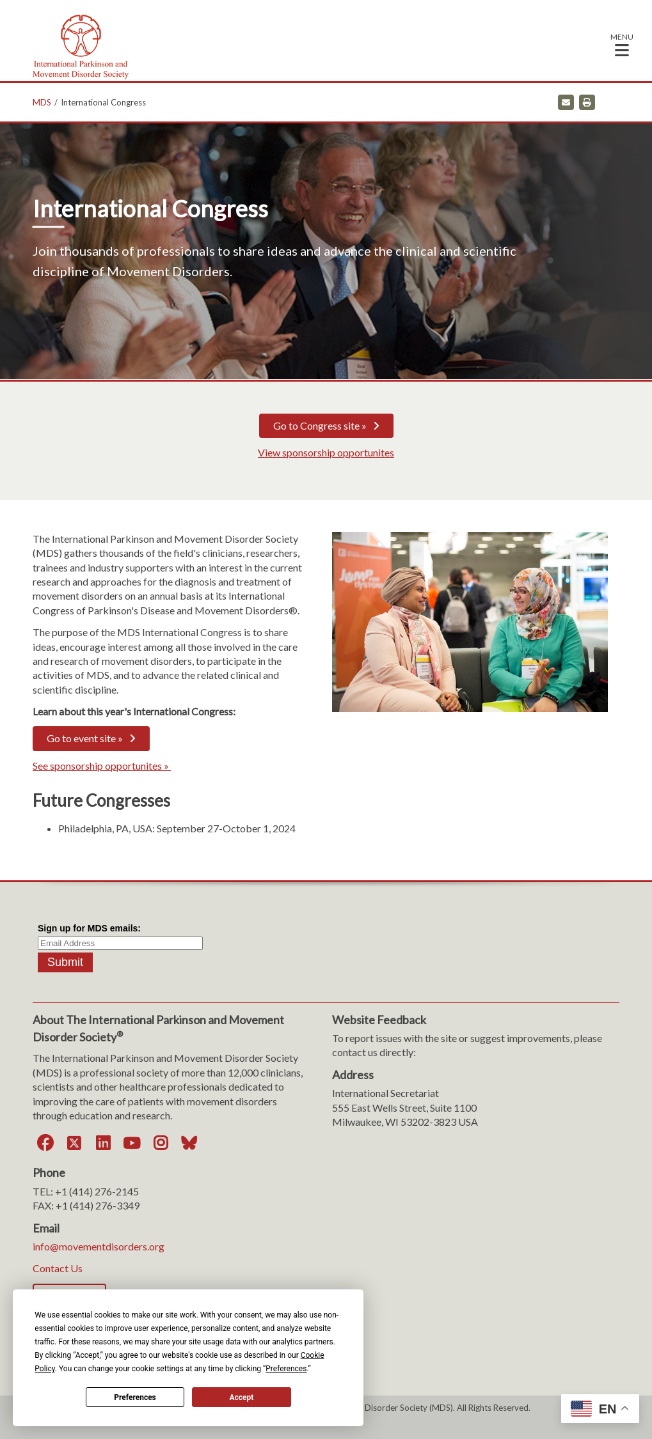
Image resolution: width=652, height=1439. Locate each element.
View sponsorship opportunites (326, 452)
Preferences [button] (286, 1368)
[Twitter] (74, 1143)
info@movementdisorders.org (98, 1246)
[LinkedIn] (103, 1143)
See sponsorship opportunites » (102, 765)
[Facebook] (45, 1143)
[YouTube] (132, 1143)
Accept (241, 1397)
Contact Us (58, 1268)
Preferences (135, 1397)
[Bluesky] (189, 1143)
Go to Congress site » (320, 425)
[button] (622, 44)
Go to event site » (85, 738)
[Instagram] (160, 1143)
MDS (42, 102)
